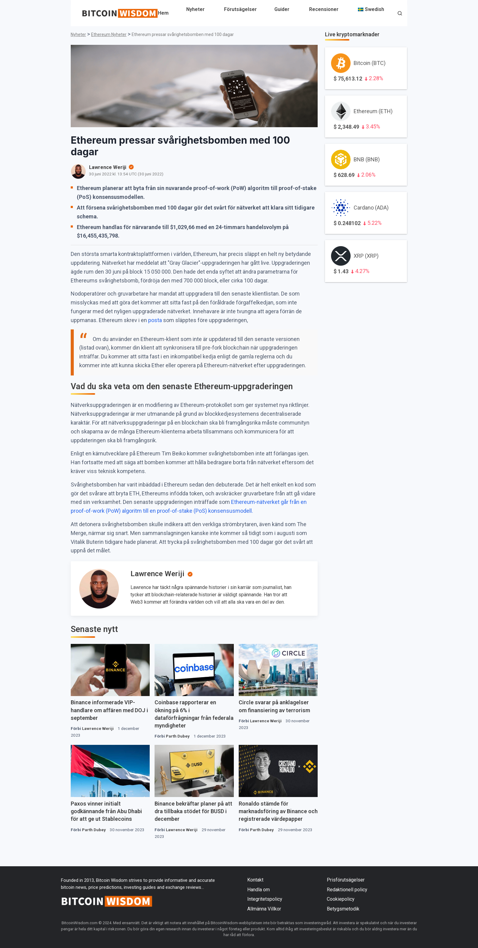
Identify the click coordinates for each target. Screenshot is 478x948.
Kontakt (255, 880)
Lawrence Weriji (157, 573)
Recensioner (323, 9)
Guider (281, 9)
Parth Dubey (178, 736)
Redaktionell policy (347, 889)
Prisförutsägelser (346, 880)
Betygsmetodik (343, 909)
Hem (163, 13)
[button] (399, 14)
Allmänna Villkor (264, 909)
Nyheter (195, 9)
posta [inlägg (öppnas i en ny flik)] (155, 320)
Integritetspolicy (264, 899)
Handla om (258, 889)
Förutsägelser (240, 9)
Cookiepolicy (341, 899)
